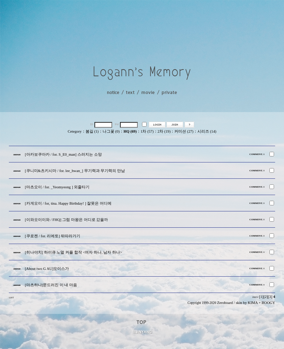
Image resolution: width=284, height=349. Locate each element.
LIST (11, 297)
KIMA (253, 303)
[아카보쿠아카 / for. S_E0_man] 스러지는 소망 (63, 154)
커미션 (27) (183, 131)
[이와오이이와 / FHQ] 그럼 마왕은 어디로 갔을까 (66, 220)
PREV (255, 297)
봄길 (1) (92, 131)
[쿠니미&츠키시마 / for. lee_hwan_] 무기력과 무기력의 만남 (75, 171)
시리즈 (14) (206, 131)
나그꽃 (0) (111, 131)
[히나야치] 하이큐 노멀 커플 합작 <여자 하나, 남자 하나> (73, 252)
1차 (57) (147, 131)
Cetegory (75, 131)
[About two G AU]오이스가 (47, 269)
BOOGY (268, 303)
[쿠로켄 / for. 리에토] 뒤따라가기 (52, 236)
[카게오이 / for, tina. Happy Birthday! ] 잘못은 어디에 (68, 203)
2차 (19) (164, 131)
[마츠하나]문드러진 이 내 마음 (51, 285)
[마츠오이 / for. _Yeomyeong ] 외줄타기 (57, 187)
